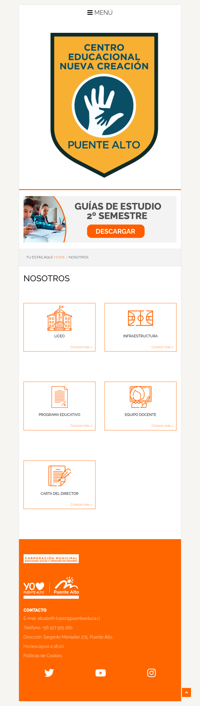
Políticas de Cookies (42, 655)
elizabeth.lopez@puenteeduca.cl (69, 618)
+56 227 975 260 (57, 627)
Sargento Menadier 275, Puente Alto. (78, 637)
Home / (61, 257)
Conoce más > (81, 347)
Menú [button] (100, 12)
